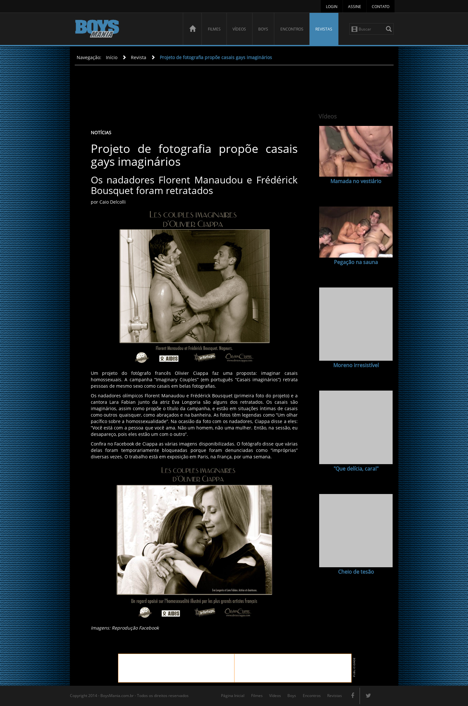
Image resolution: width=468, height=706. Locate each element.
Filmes (214, 29)
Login (331, 6)
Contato (380, 6)
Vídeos (239, 29)
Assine (354, 6)
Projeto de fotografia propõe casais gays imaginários (216, 57)
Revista (138, 57)
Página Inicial (232, 695)
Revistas (323, 29)
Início (111, 57)
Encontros (291, 29)
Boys (263, 29)
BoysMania (125, 30)
